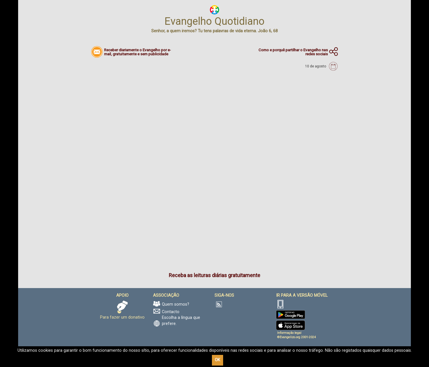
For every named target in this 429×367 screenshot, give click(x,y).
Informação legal (289, 333)
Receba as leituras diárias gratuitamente (214, 275)
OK (217, 359)
